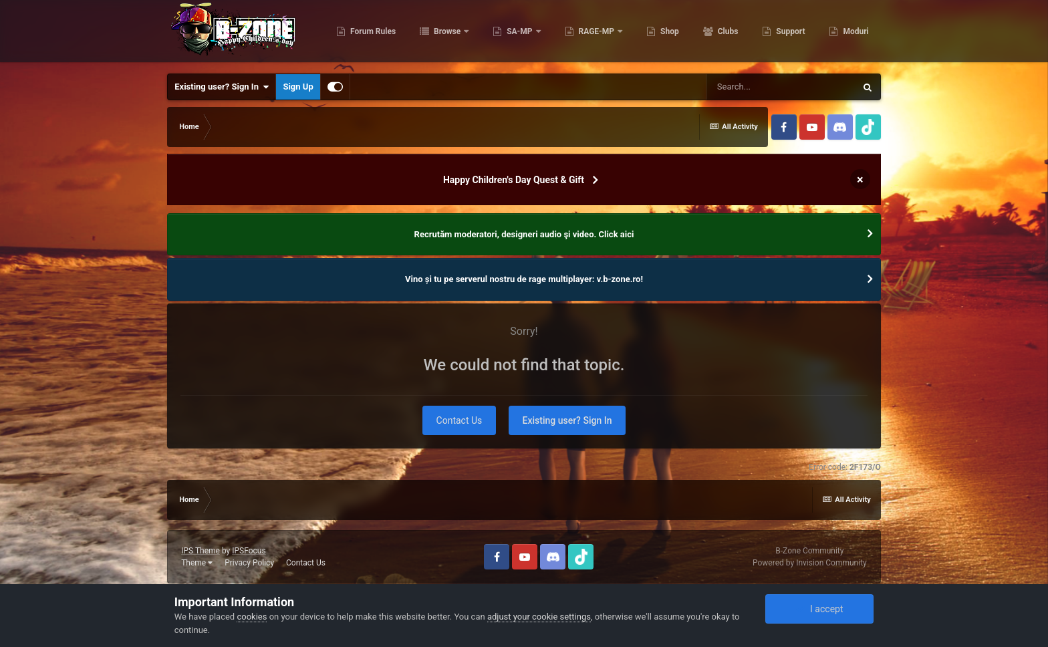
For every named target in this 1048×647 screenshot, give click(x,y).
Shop (667, 33)
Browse (445, 33)
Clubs (725, 33)
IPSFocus (248, 550)
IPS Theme (200, 550)
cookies (252, 617)
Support (788, 33)
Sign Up (298, 87)
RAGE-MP (595, 33)
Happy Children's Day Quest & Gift (513, 179)
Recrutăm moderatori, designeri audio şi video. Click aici (524, 234)
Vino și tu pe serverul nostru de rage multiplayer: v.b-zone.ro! (524, 279)
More (851, 33)
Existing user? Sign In (221, 87)
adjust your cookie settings (539, 617)
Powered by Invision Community (810, 562)
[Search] (780, 87)
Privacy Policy (249, 562)
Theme (197, 562)
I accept (819, 609)
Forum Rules (370, 33)
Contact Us (459, 420)
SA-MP (518, 33)
